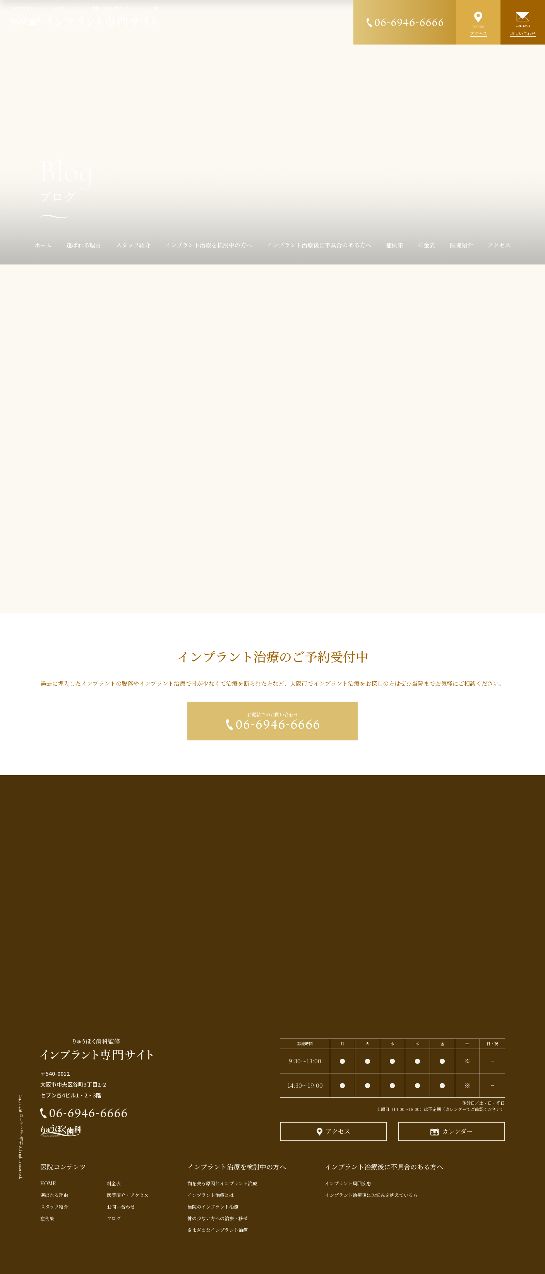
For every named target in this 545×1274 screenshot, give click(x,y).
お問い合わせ (121, 1206)
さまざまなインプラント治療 (217, 1229)
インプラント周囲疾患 (348, 1183)
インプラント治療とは (210, 1195)
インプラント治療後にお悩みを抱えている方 (371, 1195)
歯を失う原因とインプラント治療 (222, 1183)
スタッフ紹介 (54, 1206)
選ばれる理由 (54, 1195)
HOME (50, 1183)
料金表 (114, 1183)
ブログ (114, 1218)
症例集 (47, 1218)
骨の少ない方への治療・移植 (217, 1218)
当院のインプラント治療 (212, 1206)
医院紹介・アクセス (128, 1195)
